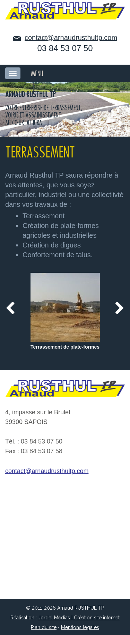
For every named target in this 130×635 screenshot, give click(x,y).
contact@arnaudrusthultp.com (71, 37)
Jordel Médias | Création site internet (79, 617)
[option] (65, 312)
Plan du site (44, 627)
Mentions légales (80, 627)
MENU (37, 74)
